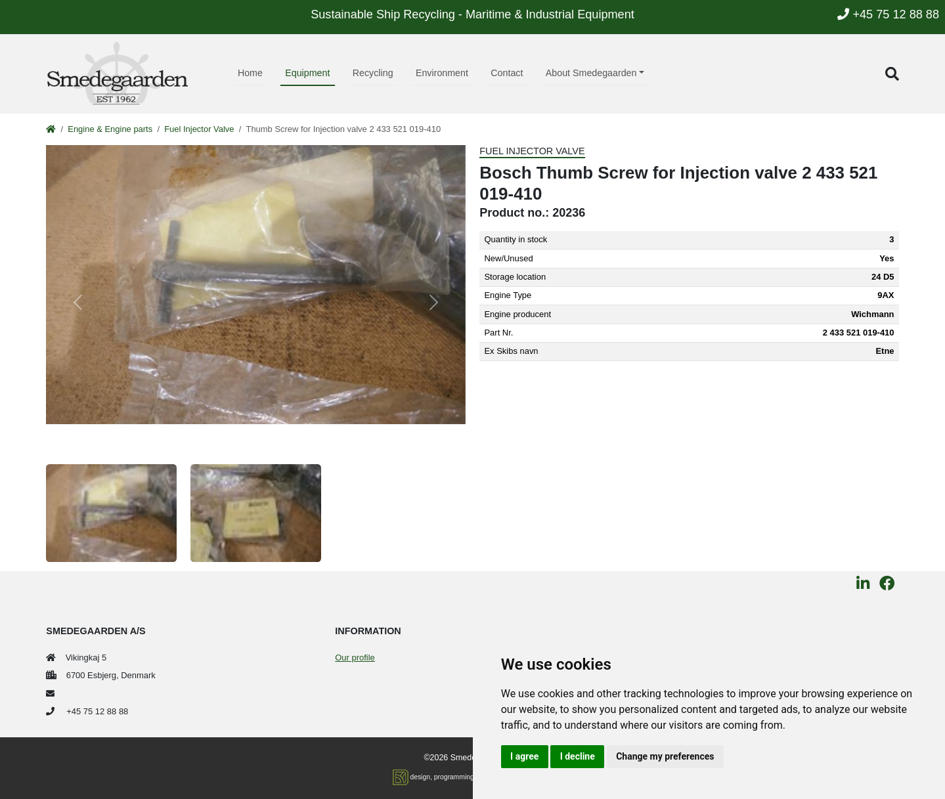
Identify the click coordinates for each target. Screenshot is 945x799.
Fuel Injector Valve (199, 129)
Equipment (307, 73)
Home (250, 73)
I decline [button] (577, 756)
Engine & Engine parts (110, 129)
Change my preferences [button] (665, 756)
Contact (507, 73)
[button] (892, 74)
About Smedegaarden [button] (591, 73)
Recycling (373, 73)
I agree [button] (524, 756)
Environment (442, 73)
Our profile (354, 657)
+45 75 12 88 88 (888, 14)
